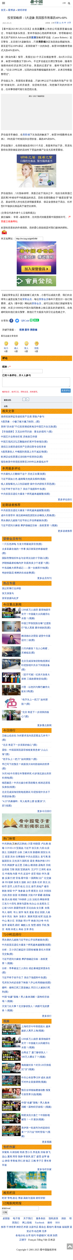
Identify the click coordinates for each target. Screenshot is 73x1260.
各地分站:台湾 (23, 1237)
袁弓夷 (44, 858)
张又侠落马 (8, 595)
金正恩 (18, 866)
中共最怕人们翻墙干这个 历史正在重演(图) (23, 475)
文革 (26, 931)
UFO (47, 862)
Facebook (39, 1224)
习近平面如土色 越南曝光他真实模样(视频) (23, 480)
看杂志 (42, 1228)
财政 (4, 892)
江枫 (33, 1162)
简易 (22, 1153)
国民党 (25, 862)
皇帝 (4, 926)
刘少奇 (39, 922)
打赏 (57, 23)
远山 (4, 1158)
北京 (41, 892)
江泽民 (42, 871)
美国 (17, 871)
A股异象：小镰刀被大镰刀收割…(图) (20, 423)
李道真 (36, 1153)
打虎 (12, 879)
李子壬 (39, 1162)
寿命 (21, 931)
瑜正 (28, 1162)
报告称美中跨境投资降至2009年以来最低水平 (24, 463)
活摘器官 (12, 854)
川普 (30, 845)
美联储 (26, 134)
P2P (35, 896)
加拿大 (17, 884)
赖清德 (34, 866)
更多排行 (47, 1017)
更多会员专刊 (44, 579)
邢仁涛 (21, 1162)
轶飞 (48, 1153)
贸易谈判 (25, 871)
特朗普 (36, 845)
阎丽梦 (10, 866)
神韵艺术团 (22, 1228)
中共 (4, 866)
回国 (42, 914)
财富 (9, 892)
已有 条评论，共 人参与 (16, 375)
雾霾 (40, 896)
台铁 (19, 854)
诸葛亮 (10, 926)
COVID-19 (10, 849)
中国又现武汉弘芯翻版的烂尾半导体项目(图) (24, 443)
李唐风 (26, 1158)
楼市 (46, 888)
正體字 (22, 1241)
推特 (49, 1224)
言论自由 (31, 909)
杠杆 (40, 884)
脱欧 (23, 884)
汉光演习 (17, 862)
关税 (48, 866)
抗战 (45, 918)
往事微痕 (20, 858)
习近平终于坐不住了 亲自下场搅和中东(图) (23, 490)
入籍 (47, 914)
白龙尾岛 (42, 905)
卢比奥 (44, 845)
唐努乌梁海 (23, 905)
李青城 (13, 1162)
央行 (29, 884)
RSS (57, 1224)
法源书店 (33, 1228)
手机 (44, 926)
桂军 (40, 918)
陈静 (20, 1158)
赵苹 (44, 1158)
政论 (15, 1199)
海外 (16, 918)
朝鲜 (10, 884)
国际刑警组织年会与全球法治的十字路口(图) (25, 559)
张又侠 (35, 849)
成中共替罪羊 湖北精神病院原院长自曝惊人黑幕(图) (28, 517)
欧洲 (49, 1237)
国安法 (44, 854)
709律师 (22, 901)
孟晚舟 (41, 866)
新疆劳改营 (20, 909)
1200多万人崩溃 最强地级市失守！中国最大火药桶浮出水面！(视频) (35, 615)
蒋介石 (11, 922)
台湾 (28, 892)
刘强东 (47, 892)
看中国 (24, 879)
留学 (21, 914)
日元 (28, 888)
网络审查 (44, 901)
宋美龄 (19, 922)
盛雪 (38, 1158)
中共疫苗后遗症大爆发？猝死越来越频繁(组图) (25, 495)
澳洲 (30, 918)
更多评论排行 (65, 501)
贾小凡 (28, 1153)
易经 (17, 926)
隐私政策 (53, 1220)
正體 (64, 3)
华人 (4, 914)
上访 (29, 901)
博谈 (20, 1199)
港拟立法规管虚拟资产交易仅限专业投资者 (23, 448)
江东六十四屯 (9, 905)
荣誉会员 (27, 299)
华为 (44, 875)
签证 (37, 914)
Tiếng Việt (42, 1241)
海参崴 (21, 892)
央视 (47, 909)
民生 (10, 918)
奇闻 (8, 931)
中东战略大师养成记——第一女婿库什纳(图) (25, 569)
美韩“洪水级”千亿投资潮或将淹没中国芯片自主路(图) (29, 428)
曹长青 (47, 1162)
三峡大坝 (27, 854)
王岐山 (26, 866)
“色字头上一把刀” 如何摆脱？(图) (19, 760)
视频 (6, 1022)
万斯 (12, 871)
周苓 (15, 1158)
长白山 (32, 905)
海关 (26, 914)
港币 (33, 888)
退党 (32, 862)
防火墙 (8, 901)
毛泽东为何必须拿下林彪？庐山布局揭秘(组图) (26, 984)
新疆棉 (36, 854)
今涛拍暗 (14, 1153)
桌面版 (6, 1220)
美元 (45, 884)
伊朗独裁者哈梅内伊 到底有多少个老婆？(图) (25, 564)
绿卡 (4, 918)
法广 (41, 879)
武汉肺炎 (21, 845)
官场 (18, 879)
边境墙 (5, 871)
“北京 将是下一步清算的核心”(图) (19, 746)
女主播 (40, 909)
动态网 (37, 1232)
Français (32, 1241)
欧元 (22, 888)
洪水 (12, 858)
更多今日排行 (44, 812)
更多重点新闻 (44, 727)
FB (6, 884)
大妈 (4, 896)
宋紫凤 (5, 1153)
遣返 (31, 914)
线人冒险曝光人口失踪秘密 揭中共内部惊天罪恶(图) (28, 485)
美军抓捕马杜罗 (10, 599)
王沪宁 (34, 871)
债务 (34, 884)
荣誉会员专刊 (12, 540)
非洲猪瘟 (23, 896)
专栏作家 (9, 1148)
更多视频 (47, 1143)
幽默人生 (25, 926)
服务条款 (40, 1220)
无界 (44, 1232)
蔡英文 (34, 892)
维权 (15, 901)
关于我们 (28, 1220)
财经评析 (22, 10)
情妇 (38, 875)
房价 (9, 896)
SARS (10, 909)
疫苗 (7, 858)
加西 (55, 1237)
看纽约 (50, 1228)
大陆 (30, 896)
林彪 (33, 922)
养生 (31, 931)
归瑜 (43, 1153)
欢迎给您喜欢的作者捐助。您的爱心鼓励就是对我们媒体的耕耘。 (35, 227)
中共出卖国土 (33, 858)
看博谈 (11, 10)
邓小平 (26, 922)
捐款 (63, 1220)
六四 (41, 849)
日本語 (51, 1241)
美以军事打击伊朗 (11, 590)
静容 (7, 1162)
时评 (4, 1199)
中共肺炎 (6, 845)
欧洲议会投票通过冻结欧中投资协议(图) (22, 458)
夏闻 (9, 1158)
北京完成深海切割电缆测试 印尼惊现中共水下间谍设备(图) (35, 666)
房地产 (39, 888)
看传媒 (57, 1228)
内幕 (15, 875)
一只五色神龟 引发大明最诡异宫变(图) (22, 545)
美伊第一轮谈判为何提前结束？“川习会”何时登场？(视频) (35, 1133)
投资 (33, 37)
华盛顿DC (41, 1237)
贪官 (33, 875)
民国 (35, 918)
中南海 (8, 875)
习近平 (27, 849)
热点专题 (9, 584)
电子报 (16, 1220)
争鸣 (9, 1199)
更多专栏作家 (44, 1171)
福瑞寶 (65, 1228)
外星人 (14, 931)
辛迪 (4, 1166)
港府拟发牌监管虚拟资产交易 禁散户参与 (22, 418)
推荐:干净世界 (8, 1228)
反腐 (7, 879)
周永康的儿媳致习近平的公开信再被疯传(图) (24, 522)
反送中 (26, 875)
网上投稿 (27, 1224)
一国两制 (33, 879)
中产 (15, 892)
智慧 (33, 926)
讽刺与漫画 (29, 1199)
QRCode (25, 320)
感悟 (38, 926)
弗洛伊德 (40, 862)
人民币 (16, 888)
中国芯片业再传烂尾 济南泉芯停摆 (19, 438)
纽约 (33, 1237)
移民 (9, 914)
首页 (3, 10)
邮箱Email (6, 1210)
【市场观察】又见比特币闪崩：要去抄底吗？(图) (26, 433)
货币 (9, 888)
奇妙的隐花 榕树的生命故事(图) (18, 574)
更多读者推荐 (65, 532)
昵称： (6, 366)
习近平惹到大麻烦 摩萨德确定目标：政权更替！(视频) (29, 527)
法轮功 (35, 901)
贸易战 (19, 849)
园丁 (33, 1158)
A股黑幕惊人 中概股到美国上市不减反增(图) (24, 453)
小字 (69, 23)
